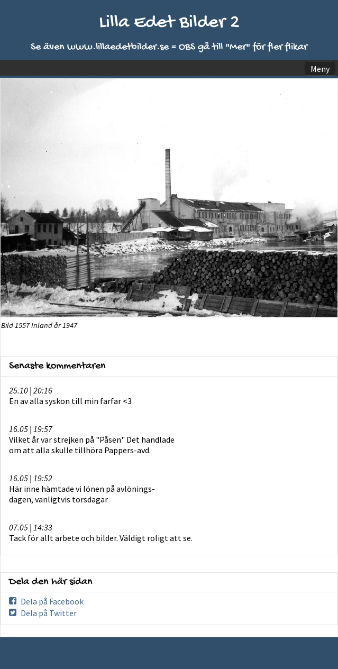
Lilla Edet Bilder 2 (169, 23)
